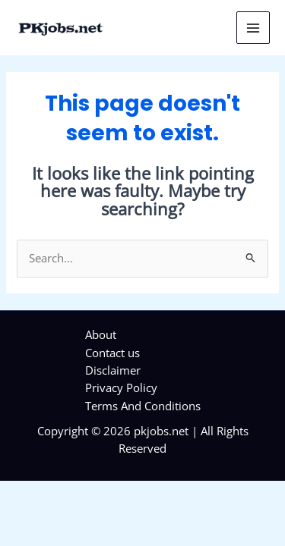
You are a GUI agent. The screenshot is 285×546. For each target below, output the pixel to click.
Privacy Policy (121, 387)
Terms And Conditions (143, 405)
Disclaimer (113, 370)
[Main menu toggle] (253, 28)
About (100, 334)
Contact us (112, 352)
